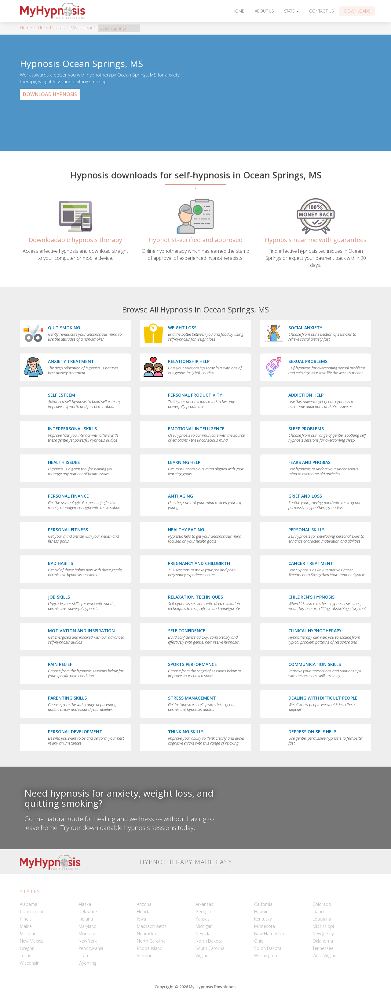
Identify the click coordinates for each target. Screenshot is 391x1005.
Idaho (318, 911)
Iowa (141, 919)
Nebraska (146, 933)
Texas (25, 955)
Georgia (203, 911)
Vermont (145, 955)
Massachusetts (151, 926)
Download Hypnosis (50, 94)
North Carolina (151, 941)
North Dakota (209, 941)
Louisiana (321, 919)
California (263, 904)
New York (88, 941)
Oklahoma (322, 941)
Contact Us (321, 11)
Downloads (357, 11)
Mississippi (81, 28)
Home (238, 11)
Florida (143, 911)
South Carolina (210, 948)
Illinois (26, 919)
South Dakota (267, 948)
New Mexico (32, 941)
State (291, 11)
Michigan (204, 926)
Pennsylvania (91, 948)
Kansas (203, 919)
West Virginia (324, 955)
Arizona (144, 904)
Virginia (202, 955)
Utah (83, 955)
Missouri (28, 933)
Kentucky (263, 919)
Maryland (88, 926)
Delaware (88, 911)
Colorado (321, 904)
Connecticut (31, 911)
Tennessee (323, 948)
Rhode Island (150, 948)
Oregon (27, 948)
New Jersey (323, 933)
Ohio (259, 941)
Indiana (86, 919)
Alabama (28, 904)
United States (51, 28)
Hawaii (260, 911)
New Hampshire (270, 933)
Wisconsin (29, 963)
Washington (265, 955)
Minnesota (264, 926)
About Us (264, 11)
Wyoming (87, 963)
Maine (26, 926)
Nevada (203, 933)
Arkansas (204, 904)
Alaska (85, 904)
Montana (87, 933)
